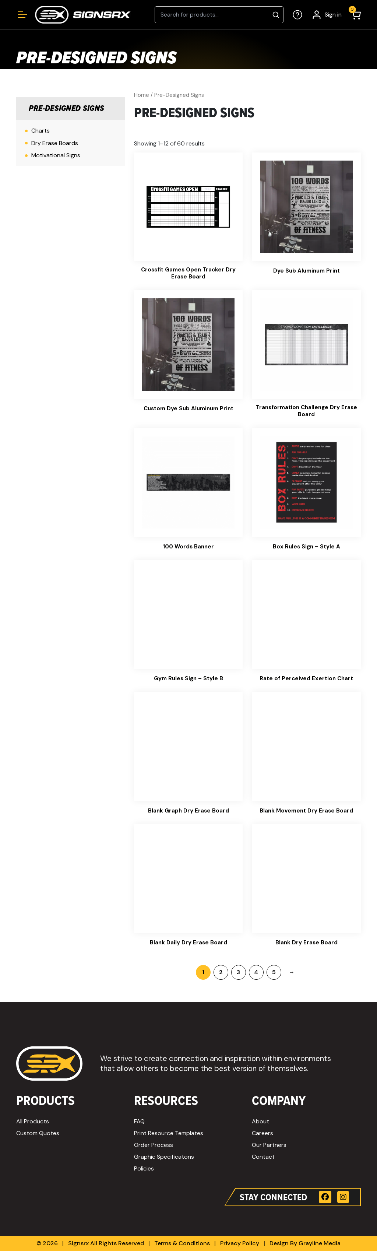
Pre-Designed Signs (66, 108)
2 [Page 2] (221, 974)
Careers (262, 1135)
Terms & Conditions (182, 1245)
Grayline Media (320, 1245)
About (260, 1123)
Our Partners (269, 1147)
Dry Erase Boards (54, 143)
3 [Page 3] (238, 974)
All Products (32, 1123)
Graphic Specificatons (164, 1158)
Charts (40, 130)
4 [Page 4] (256, 974)
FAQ (139, 1123)
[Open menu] (22, 14)
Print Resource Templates (168, 1135)
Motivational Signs (55, 155)
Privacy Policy (239, 1245)
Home (141, 95)
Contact (263, 1158)
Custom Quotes (37, 1135)
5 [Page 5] (274, 974)
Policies (144, 1170)
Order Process (153, 1147)
